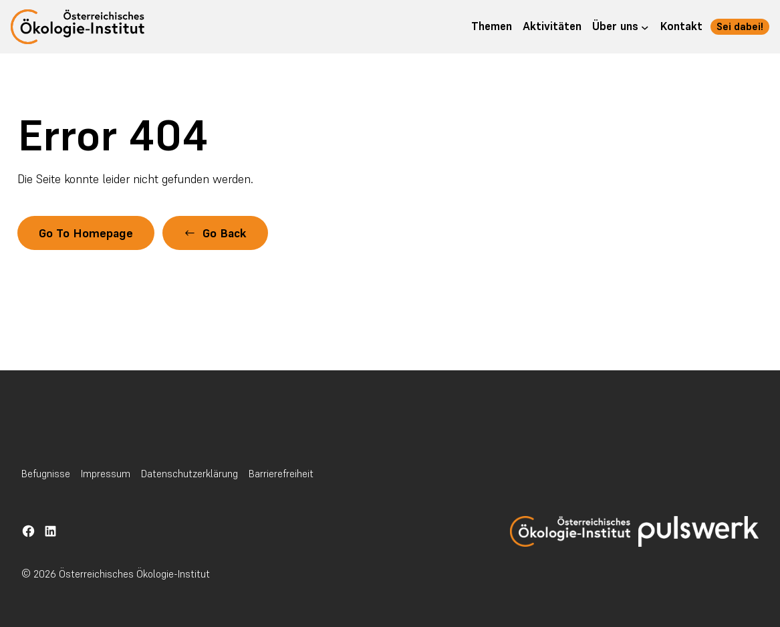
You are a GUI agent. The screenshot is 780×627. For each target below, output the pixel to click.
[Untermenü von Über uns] (645, 27)
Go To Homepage (86, 233)
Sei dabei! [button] (740, 26)
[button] (215, 233)
